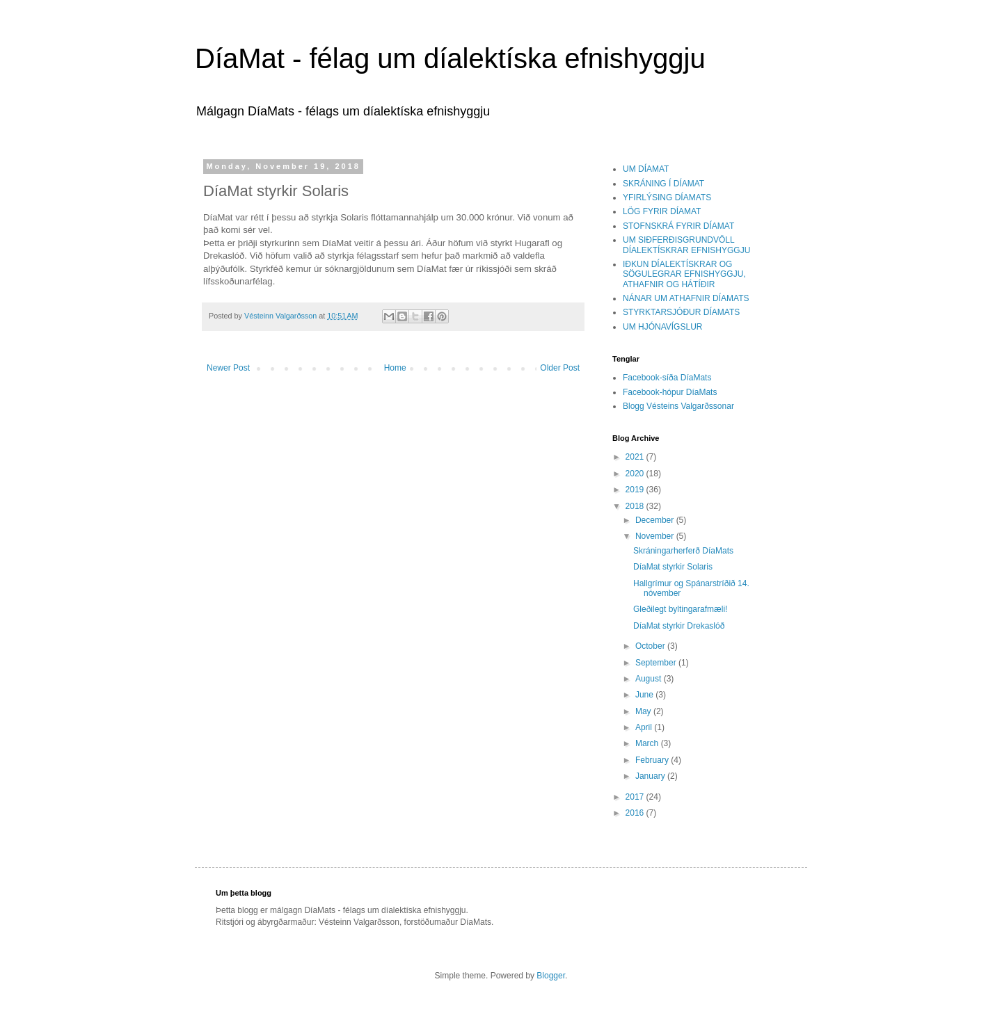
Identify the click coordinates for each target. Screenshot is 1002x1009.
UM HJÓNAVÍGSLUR (662, 327)
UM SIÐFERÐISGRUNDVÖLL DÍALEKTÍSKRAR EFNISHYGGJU (686, 245)
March (648, 743)
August (649, 679)
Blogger (550, 975)
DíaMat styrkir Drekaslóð (678, 626)
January (651, 776)
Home (395, 368)
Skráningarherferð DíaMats (683, 551)
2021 (636, 457)
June (645, 695)
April (644, 727)
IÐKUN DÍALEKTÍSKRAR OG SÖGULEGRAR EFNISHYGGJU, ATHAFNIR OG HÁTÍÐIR (684, 274)
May (644, 711)
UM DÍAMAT (646, 169)
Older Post (560, 368)
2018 (636, 506)
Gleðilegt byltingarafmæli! (680, 609)
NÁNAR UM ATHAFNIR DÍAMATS (686, 298)
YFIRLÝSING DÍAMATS (667, 197)
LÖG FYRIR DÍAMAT (662, 211)
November (655, 536)
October (651, 646)
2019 (636, 489)
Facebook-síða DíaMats (667, 377)
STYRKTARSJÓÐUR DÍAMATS (681, 312)
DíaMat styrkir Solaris (673, 567)
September (656, 663)
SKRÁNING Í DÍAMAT (663, 183)
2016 (636, 813)
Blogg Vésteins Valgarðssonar (678, 406)
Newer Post (228, 368)
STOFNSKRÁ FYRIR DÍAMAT (678, 226)
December (655, 520)
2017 (636, 797)
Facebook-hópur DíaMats (670, 392)
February (653, 760)
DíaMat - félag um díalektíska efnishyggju (450, 58)
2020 (636, 473)
